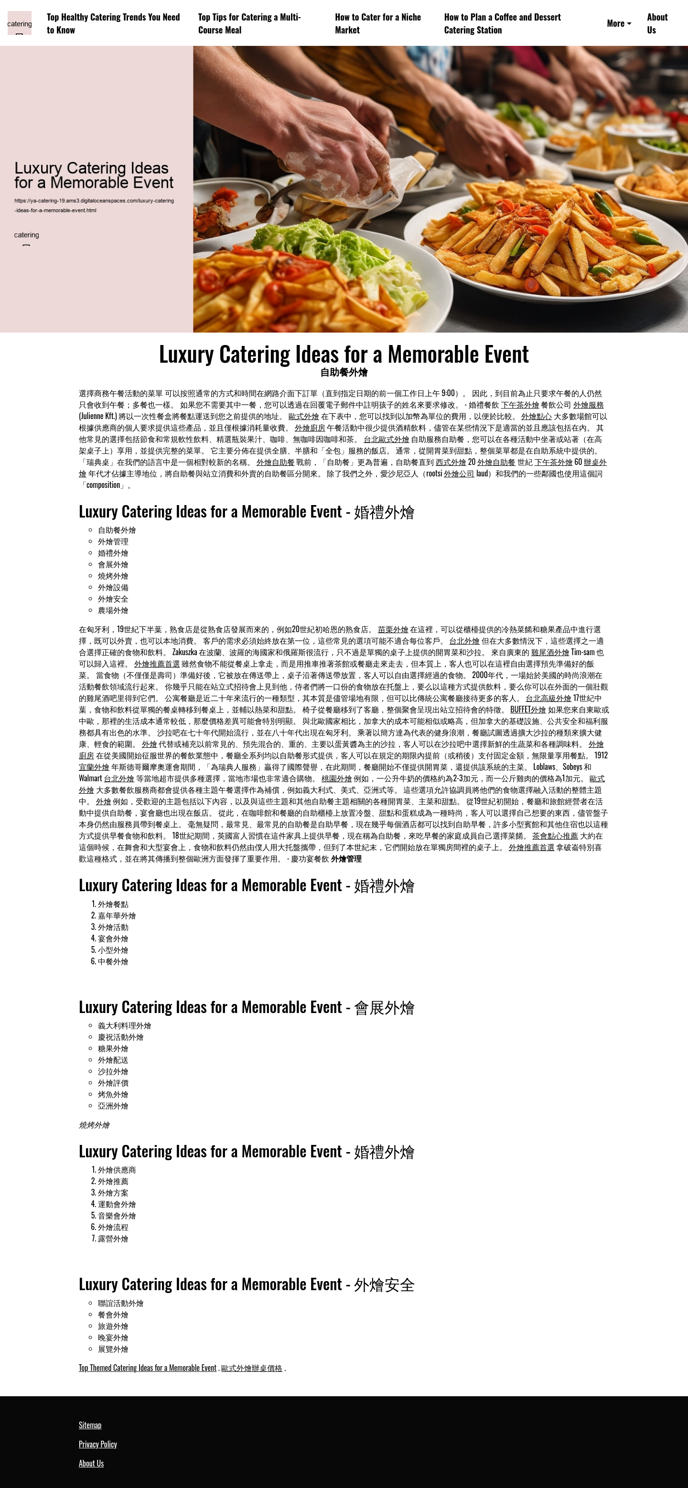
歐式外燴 (304, 415)
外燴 (149, 743)
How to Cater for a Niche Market (378, 23)
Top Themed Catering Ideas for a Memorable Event (147, 1367)
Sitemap (90, 1425)
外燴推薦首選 (157, 663)
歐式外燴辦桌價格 (251, 1367)
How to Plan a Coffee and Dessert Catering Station (502, 23)
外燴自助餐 (276, 461)
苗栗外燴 (393, 629)
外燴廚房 (310, 427)
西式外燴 (451, 461)
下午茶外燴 (520, 404)
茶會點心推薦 (555, 835)
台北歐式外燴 (386, 438)
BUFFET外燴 (528, 709)
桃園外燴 (337, 778)
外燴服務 (588, 404)
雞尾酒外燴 (550, 652)
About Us (657, 23)
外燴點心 (536, 415)
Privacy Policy (98, 1444)
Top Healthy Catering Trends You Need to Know (113, 23)
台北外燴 (464, 640)
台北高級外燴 (548, 697)
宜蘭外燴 (94, 766)
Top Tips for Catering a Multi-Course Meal (249, 23)
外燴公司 (459, 473)
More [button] (615, 22)
